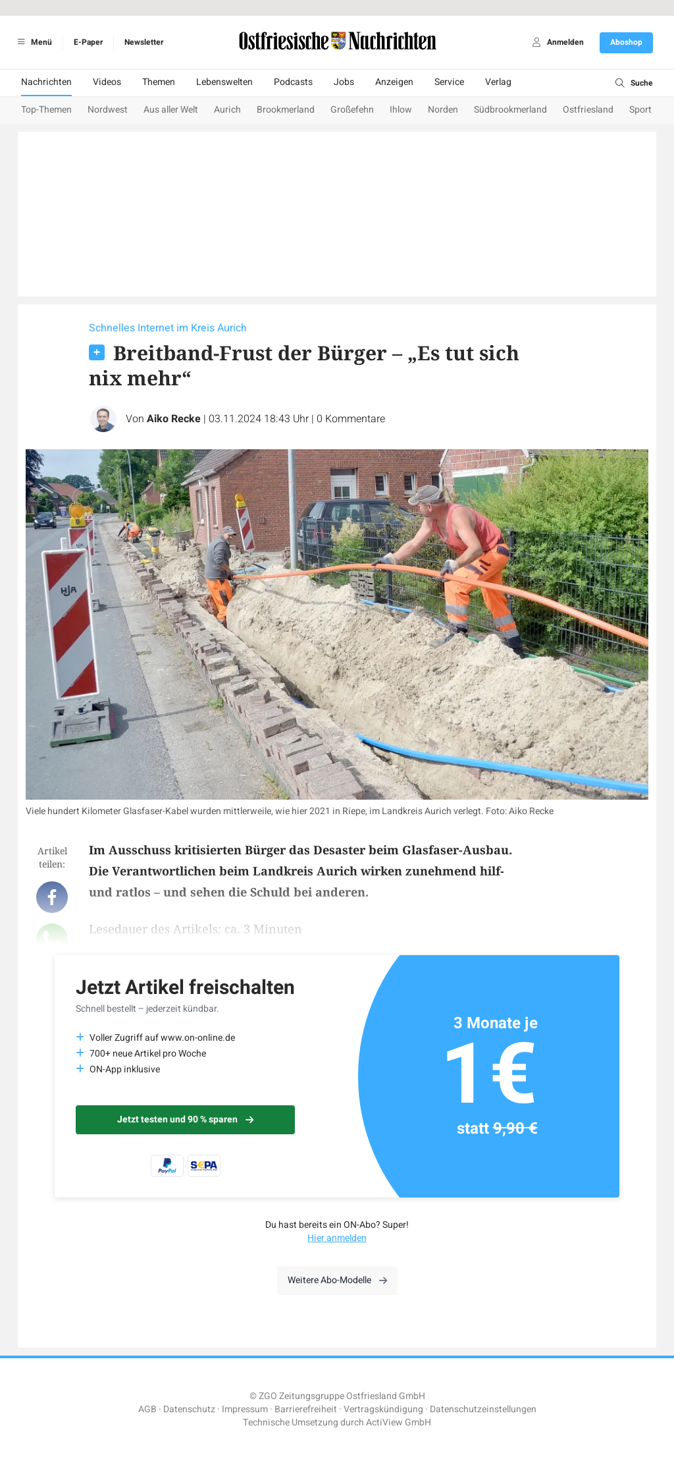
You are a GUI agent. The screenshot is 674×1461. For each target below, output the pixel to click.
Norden (443, 110)
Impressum (245, 1409)
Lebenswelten (224, 82)
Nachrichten (46, 82)
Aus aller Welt (170, 110)
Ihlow (401, 110)
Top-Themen (46, 110)
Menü (32, 42)
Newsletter (143, 42)
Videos (107, 82)
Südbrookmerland (510, 110)
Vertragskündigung (383, 1409)
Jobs (344, 82)
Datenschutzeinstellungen (483, 1409)
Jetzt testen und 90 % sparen (185, 1119)
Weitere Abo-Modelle (337, 1280)
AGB (147, 1409)
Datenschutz (189, 1409)
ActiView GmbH (398, 1422)
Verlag (498, 82)
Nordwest (108, 110)
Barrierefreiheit (305, 1409)
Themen (158, 82)
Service (449, 82)
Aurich (227, 110)
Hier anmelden (337, 1238)
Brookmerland (286, 110)
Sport (640, 110)
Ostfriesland (588, 110)
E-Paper (88, 42)
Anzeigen (394, 82)
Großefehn (352, 110)
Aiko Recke (174, 419)
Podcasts (293, 82)
